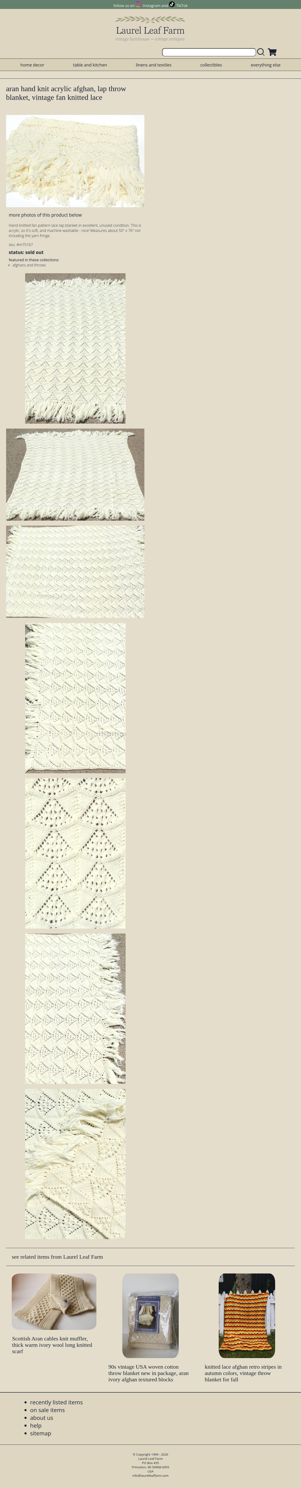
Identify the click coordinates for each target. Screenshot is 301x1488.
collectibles (211, 65)
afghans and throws (29, 265)
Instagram (151, 5)
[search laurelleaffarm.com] (262, 52)
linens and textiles (153, 65)
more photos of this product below (45, 215)
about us (41, 1418)
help (36, 1425)
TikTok (182, 5)
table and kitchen (90, 65)
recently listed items (56, 1402)
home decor (32, 65)
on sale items (47, 1410)
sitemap (40, 1433)
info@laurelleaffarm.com (150, 1475)
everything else (266, 65)
